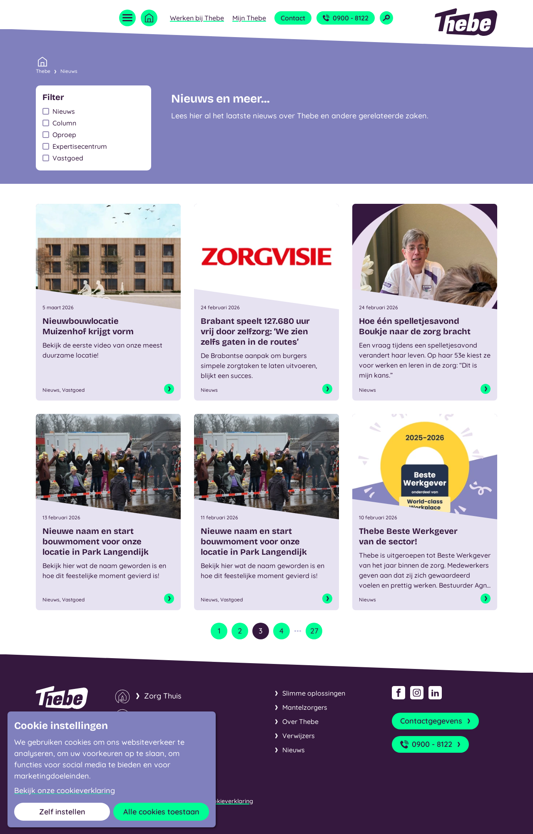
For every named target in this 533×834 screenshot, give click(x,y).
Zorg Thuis (163, 696)
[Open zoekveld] (386, 18)
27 (314, 631)
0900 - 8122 (346, 18)
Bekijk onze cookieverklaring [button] (64, 790)
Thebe (43, 70)
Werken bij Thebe (197, 18)
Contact (293, 18)
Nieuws (68, 71)
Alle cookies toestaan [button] (161, 811)
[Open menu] (127, 18)
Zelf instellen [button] (62, 811)
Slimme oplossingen (313, 693)
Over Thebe (300, 721)
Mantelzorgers (304, 707)
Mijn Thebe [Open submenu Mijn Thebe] (249, 18)
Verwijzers (298, 735)
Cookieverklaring (229, 801)
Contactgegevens (436, 721)
